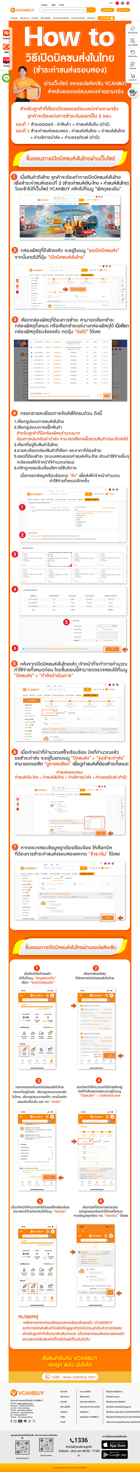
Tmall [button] (61, 5)
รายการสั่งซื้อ (85, 1391)
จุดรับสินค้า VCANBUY (89, 1417)
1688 (62, 1417)
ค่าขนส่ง (35, 18)
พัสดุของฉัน (84, 1396)
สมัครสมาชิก (107, 9)
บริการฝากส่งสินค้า (88, 1402)
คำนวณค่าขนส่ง (78, 18)
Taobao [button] (44, 5)
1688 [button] (53, 5)
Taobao (63, 1412)
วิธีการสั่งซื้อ (46, 18)
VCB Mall (107, 18)
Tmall (62, 1422)
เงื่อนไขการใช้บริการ (114, 1391)
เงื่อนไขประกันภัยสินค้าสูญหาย (118, 1407)
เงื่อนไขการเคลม (112, 1396)
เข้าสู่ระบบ (123, 9)
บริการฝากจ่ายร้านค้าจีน (90, 1407)
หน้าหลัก (14, 18)
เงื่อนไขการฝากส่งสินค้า (116, 1402)
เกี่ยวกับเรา (24, 18)
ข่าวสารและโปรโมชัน (61, 18)
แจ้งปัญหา (91, 18)
